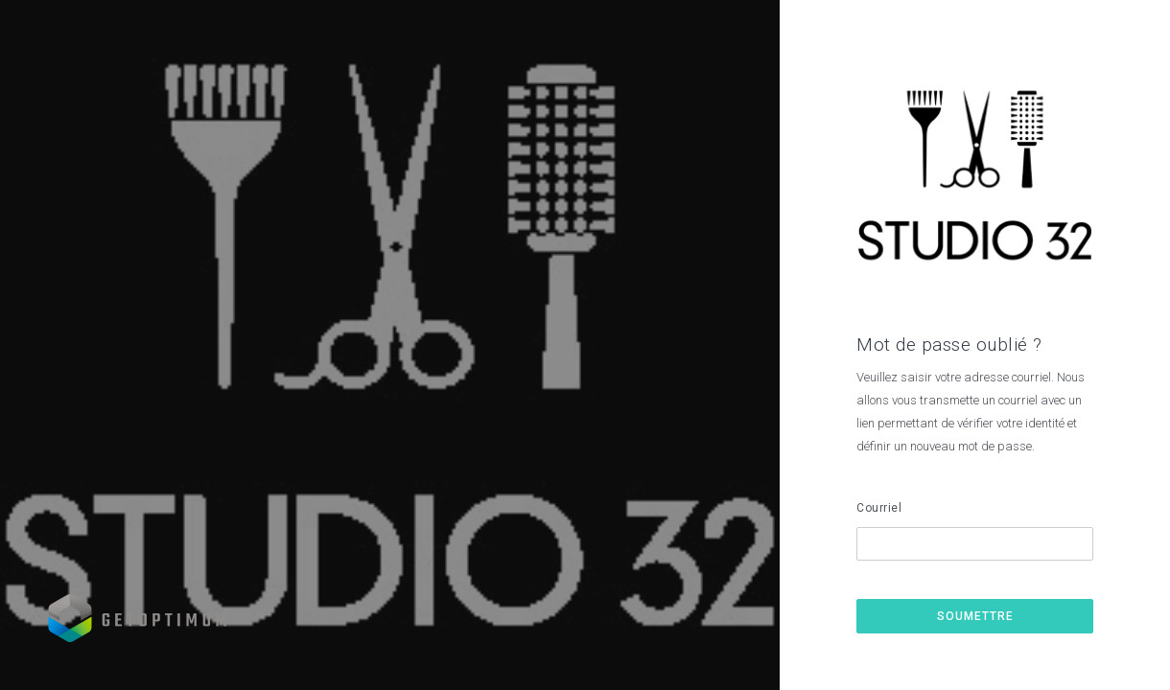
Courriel (878, 508)
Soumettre (975, 616)
